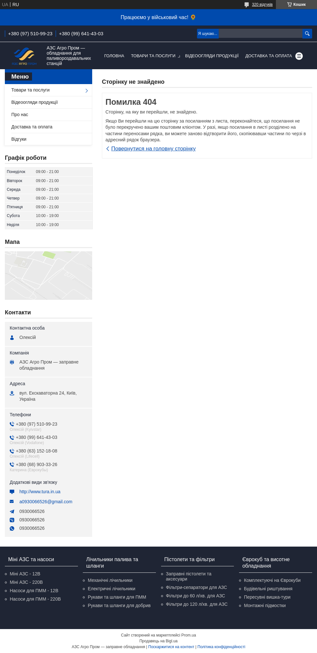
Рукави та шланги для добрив (119, 605)
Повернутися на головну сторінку (153, 149)
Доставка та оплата (269, 55)
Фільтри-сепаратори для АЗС (196, 587)
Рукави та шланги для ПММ (117, 597)
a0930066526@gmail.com (45, 501)
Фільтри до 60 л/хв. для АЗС (195, 595)
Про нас (19, 114)
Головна (114, 55)
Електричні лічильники (111, 588)
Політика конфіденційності (222, 647)
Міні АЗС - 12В (25, 573)
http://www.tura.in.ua (39, 491)
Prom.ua (188, 635)
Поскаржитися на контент (171, 647)
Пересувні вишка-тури (267, 597)
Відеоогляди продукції (211, 55)
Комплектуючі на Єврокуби (272, 580)
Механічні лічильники (110, 580)
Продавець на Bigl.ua (158, 641)
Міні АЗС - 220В (26, 582)
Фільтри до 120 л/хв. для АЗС (197, 604)
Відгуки (19, 139)
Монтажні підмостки (265, 605)
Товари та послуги (153, 55)
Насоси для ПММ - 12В (34, 590)
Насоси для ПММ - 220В (35, 599)
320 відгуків (262, 4)
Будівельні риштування (268, 588)
